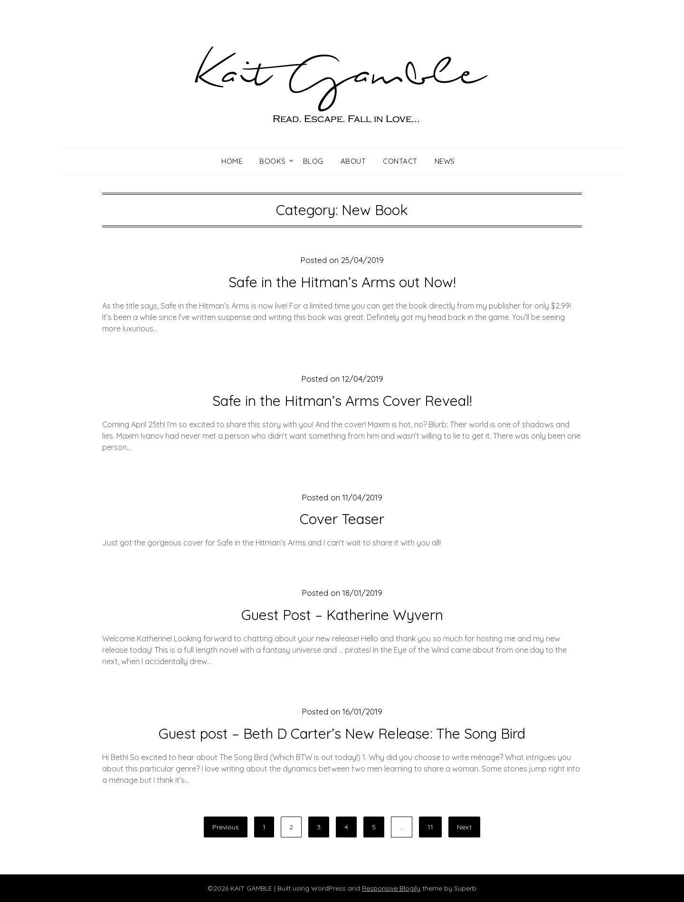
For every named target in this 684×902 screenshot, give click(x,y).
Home (231, 161)
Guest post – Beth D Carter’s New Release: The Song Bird (342, 733)
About (353, 161)
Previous (225, 827)
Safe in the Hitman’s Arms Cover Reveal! (342, 401)
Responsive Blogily (391, 888)
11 (430, 827)
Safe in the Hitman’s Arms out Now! (342, 282)
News (445, 161)
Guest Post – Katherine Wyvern (342, 615)
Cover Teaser (342, 519)
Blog (313, 161)
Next (464, 827)
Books (272, 161)
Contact (400, 161)
